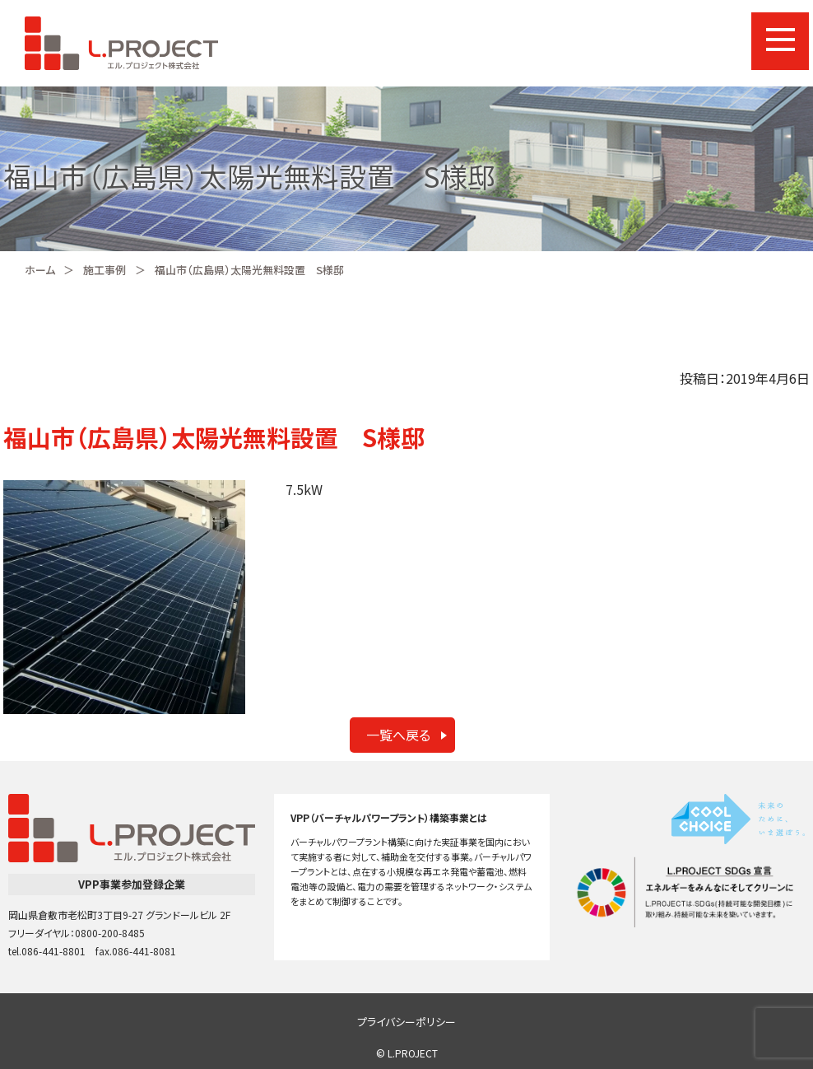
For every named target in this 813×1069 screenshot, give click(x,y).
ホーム (40, 270)
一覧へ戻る (398, 735)
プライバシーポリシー (406, 1021)
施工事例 (104, 270)
